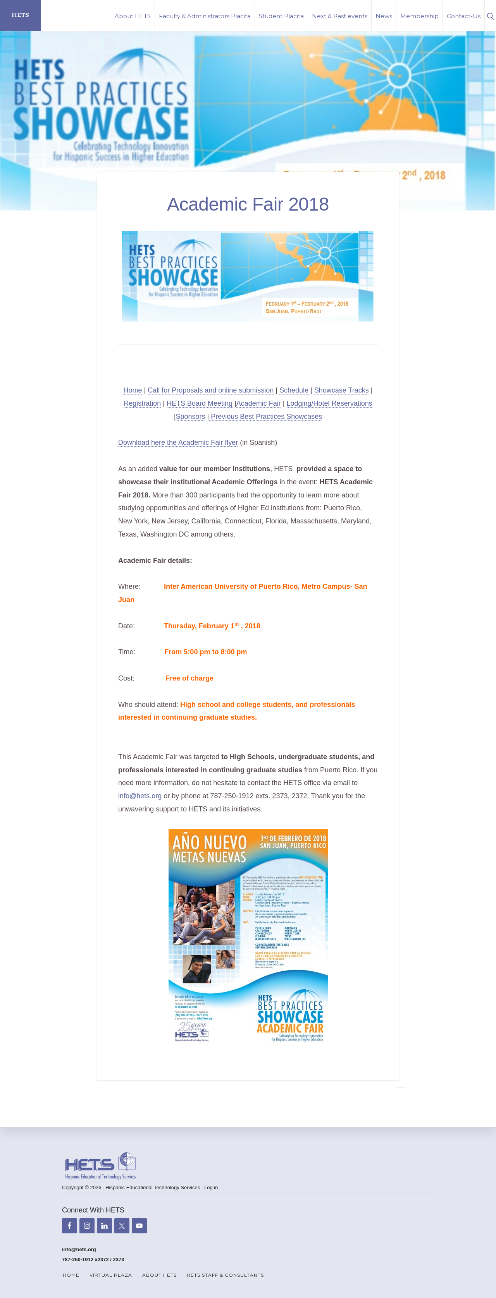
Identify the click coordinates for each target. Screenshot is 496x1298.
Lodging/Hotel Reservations (329, 403)
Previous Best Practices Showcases (265, 416)
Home (132, 390)
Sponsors (190, 416)
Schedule (293, 390)
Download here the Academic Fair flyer (178, 442)
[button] (490, 15)
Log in (211, 1187)
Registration (142, 403)
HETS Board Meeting (199, 403)
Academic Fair (258, 403)
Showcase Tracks (341, 390)
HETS (20, 15)
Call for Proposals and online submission (211, 390)
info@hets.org (140, 796)
